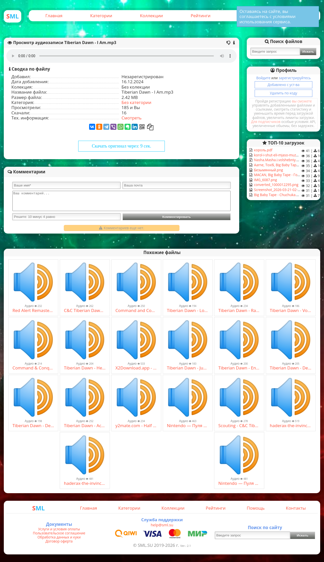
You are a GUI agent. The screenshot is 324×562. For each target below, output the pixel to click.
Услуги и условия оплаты (59, 529)
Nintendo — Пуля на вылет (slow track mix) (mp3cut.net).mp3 (188, 425)
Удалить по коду (283, 93)
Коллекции (151, 15)
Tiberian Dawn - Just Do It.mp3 (188, 367)
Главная (53, 15)
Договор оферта (59, 541)
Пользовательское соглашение (59, 533)
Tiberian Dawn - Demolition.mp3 (33, 425)
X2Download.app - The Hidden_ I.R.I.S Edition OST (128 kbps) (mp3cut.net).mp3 (136, 367)
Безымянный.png (268, 170)
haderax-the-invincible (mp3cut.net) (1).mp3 (85, 483)
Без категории (136, 102)
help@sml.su (162, 524)
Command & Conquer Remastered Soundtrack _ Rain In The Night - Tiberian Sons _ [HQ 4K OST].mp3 (33, 367)
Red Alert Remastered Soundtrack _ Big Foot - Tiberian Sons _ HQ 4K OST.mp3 (33, 310)
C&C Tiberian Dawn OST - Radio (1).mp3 (85, 310)
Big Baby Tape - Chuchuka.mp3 (278, 194)
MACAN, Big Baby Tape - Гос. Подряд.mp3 (287, 174)
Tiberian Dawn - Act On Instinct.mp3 (85, 425)
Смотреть (131, 118)
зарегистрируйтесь (295, 77)
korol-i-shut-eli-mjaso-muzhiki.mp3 (281, 155)
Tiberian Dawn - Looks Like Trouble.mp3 (188, 310)
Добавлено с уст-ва (283, 84)
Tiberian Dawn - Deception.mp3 (291, 367)
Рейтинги (200, 15)
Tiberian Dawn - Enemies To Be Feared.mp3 (239, 367)
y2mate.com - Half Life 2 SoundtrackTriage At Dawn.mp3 (136, 425)
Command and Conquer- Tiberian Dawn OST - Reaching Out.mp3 (136, 310)
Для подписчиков (265, 121)
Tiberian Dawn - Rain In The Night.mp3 (239, 310)
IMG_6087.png (265, 179)
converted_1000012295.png (275, 184)
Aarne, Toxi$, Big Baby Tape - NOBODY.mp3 (288, 164)
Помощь (256, 508)
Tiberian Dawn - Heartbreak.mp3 (85, 367)
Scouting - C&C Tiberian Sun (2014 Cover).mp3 (239, 425)
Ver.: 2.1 (185, 546)
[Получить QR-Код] (142, 127)
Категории (101, 15)
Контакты (296, 508)
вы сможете (302, 101)
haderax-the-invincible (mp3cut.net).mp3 (291, 425)
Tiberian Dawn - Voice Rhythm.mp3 (291, 310)
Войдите (263, 77)
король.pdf (262, 150)
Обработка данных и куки (59, 537)
